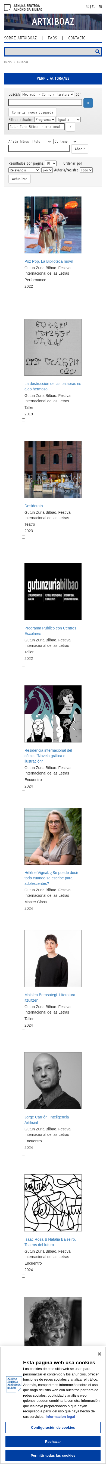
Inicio (8, 62)
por (78, 94)
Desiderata (33, 506)
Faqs (52, 38)
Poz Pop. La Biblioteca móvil (48, 261)
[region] (53, 1405)
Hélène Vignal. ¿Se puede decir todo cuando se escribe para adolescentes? (51, 878)
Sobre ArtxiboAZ (20, 38)
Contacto (77, 38)
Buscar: (14, 94)
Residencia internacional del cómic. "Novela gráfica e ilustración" (48, 755)
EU (93, 7)
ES (87, 7)
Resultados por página (25, 163)
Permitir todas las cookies (53, 1455)
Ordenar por (72, 163)
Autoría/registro (66, 170)
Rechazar (53, 1442)
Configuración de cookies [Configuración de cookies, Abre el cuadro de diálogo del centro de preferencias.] (53, 1427)
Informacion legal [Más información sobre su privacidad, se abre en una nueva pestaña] (60, 1417)
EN (100, 7)
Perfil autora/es (53, 78)
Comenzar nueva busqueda (32, 112)
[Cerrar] (99, 1354)
